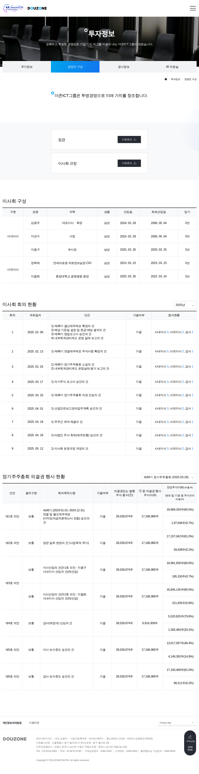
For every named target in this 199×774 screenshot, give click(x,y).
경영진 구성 (75, 66)
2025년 (180, 304)
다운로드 (129, 139)
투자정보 (175, 79)
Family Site (165, 722)
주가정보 (27, 66)
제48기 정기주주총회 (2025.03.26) (166, 477)
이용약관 (34, 722)
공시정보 (124, 66)
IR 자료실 (172, 66)
